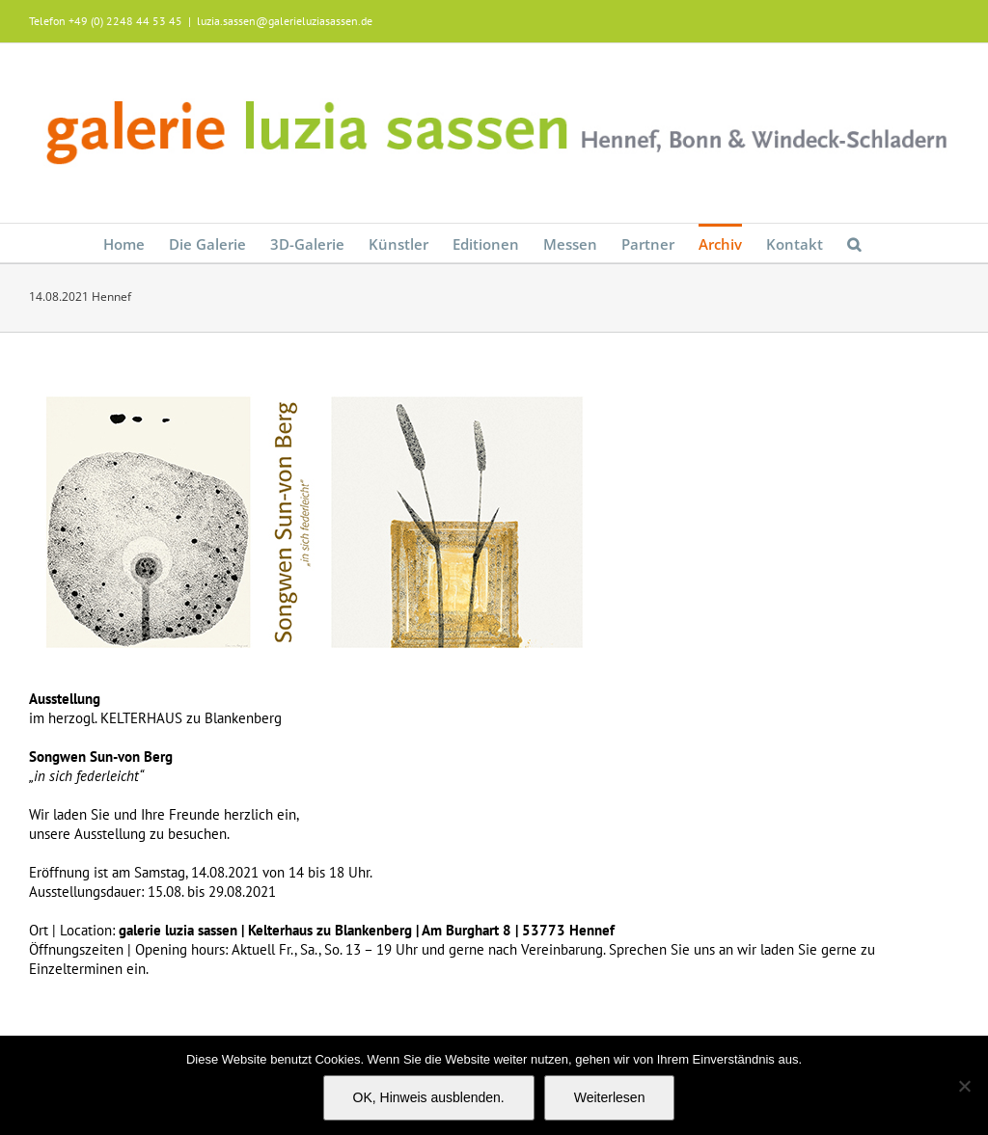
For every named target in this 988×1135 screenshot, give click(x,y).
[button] (854, 243)
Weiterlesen (609, 1097)
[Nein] (964, 1085)
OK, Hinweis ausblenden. (429, 1097)
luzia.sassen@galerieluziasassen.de (284, 21)
